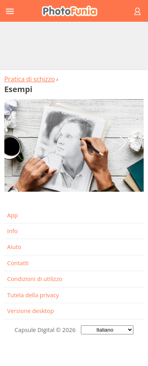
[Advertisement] (74, 45)
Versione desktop (30, 311)
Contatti (18, 263)
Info (12, 231)
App (12, 215)
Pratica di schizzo (29, 79)
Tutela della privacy (33, 295)
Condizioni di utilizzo (34, 279)
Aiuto (14, 247)
